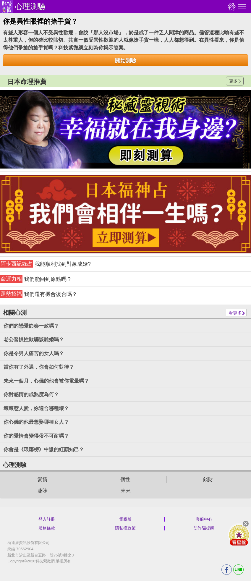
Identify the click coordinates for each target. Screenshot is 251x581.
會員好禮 (239, 535)
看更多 (235, 312)
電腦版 (125, 519)
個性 (125, 479)
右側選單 (241, 6)
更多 (233, 81)
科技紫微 (6, 6)
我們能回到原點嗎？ (36, 279)
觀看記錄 (231, 6)
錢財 (208, 479)
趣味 (43, 490)
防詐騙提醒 (204, 528)
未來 (126, 490)
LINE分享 (238, 569)
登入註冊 (46, 519)
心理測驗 (30, 6)
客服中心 (204, 519)
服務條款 (46, 528)
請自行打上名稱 (125, 129)
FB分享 (226, 569)
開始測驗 (125, 61)
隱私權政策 (125, 528)
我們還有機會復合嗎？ (38, 294)
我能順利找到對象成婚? (45, 264)
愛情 (43, 479)
